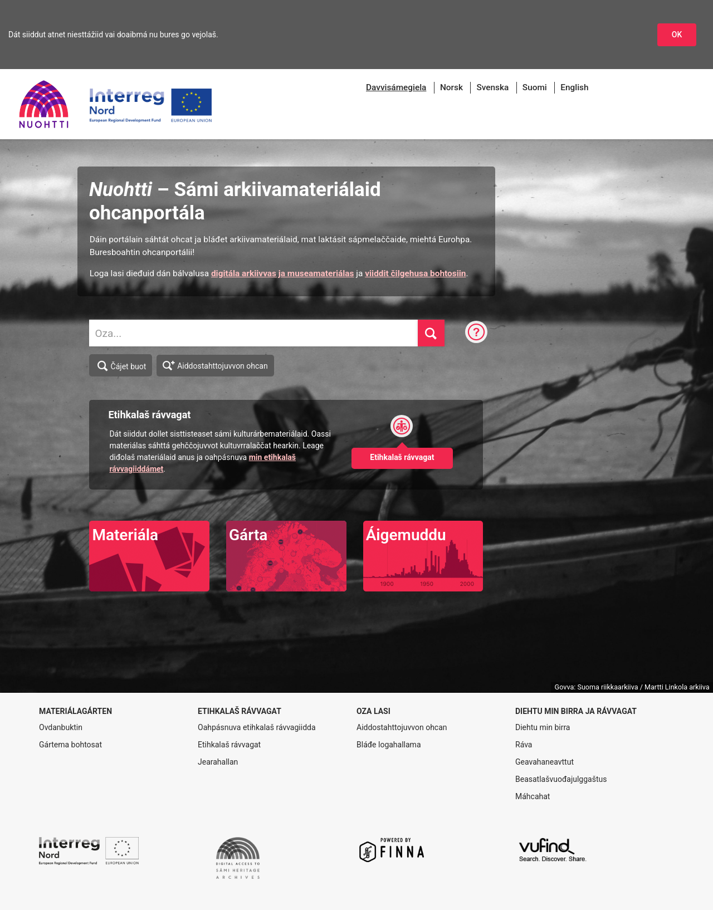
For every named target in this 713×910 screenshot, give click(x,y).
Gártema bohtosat (70, 744)
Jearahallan (218, 761)
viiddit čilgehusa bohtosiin (415, 273)
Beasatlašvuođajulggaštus (561, 779)
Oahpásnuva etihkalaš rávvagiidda (257, 727)
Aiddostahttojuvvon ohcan (215, 365)
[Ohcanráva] (476, 333)
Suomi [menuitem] (534, 87)
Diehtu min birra (542, 727)
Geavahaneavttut (544, 761)
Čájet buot (121, 366)
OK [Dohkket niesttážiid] (677, 34)
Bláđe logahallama (388, 744)
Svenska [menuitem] (492, 87)
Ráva (523, 744)
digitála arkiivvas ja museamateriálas (282, 273)
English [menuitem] (574, 87)
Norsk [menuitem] (451, 87)
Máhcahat (532, 796)
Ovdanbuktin (60, 727)
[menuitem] (396, 88)
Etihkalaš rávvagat (229, 744)
